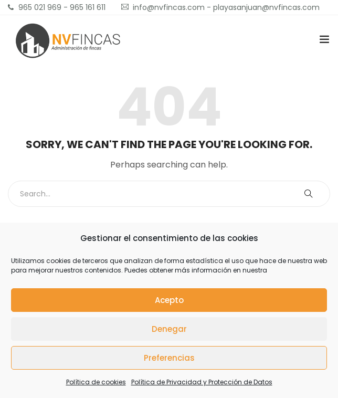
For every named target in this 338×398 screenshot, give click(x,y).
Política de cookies (96, 382)
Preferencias (169, 357)
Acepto (169, 300)
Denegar (169, 328)
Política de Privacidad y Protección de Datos (201, 382)
